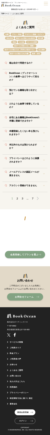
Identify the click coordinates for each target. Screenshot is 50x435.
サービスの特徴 (16, 342)
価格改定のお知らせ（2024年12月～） (25, 9)
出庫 (7, 34)
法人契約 (41, 50)
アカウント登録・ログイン (34, 34)
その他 (21, 42)
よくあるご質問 (16, 370)
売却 (14, 42)
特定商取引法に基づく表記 (21, 398)
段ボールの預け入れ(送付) (25, 38)
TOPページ (5, 14)
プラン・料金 (16, 34)
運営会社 (13, 404)
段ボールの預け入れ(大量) (19, 54)
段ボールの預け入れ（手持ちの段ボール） (20, 50)
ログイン (23, 421)
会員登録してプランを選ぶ (24, 254)
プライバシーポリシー (19, 393)
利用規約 (13, 387)
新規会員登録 (23, 412)
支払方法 (9, 38)
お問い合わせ (15, 376)
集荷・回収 (36, 54)
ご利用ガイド (15, 348)
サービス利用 (32, 42)
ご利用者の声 (15, 359)
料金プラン (14, 353)
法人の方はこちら (17, 381)
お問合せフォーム (24, 297)
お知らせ (13, 365)
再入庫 (40, 38)
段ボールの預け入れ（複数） (24, 46)
